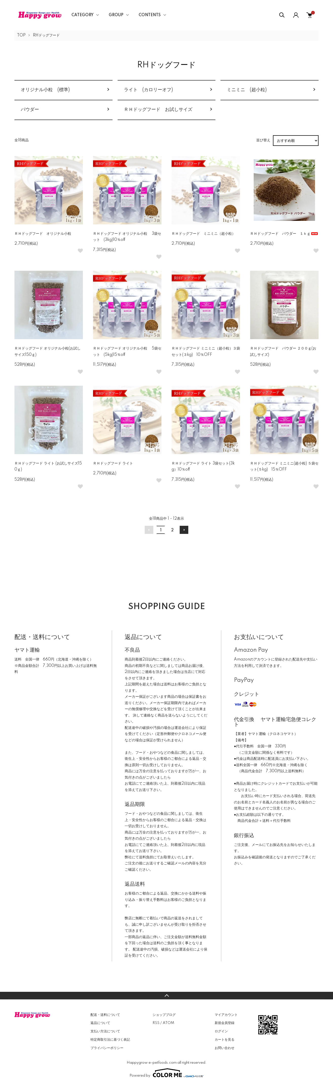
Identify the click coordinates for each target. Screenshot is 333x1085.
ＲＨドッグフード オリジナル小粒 (42, 234)
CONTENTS (150, 15)
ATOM (168, 1023)
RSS (156, 1023)
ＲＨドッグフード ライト (113, 463)
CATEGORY (82, 15)
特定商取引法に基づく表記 (110, 1039)
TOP (21, 35)
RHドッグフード (46, 35)
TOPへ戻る (166, 995)
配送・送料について (105, 1015)
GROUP (116, 15)
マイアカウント (226, 1015)
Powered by (167, 1072)
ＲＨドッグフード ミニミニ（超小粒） (203, 234)
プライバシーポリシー (106, 1048)
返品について (100, 1023)
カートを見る (224, 1039)
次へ (184, 530)
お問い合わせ (224, 1048)
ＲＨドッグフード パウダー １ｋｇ (284, 234)
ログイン (221, 1031)
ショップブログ (164, 1015)
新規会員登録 (224, 1023)
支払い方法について (105, 1031)
